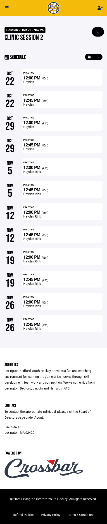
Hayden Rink (32, 171)
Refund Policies (23, 514)
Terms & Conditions (80, 514)
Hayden (28, 82)
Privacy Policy (50, 514)
